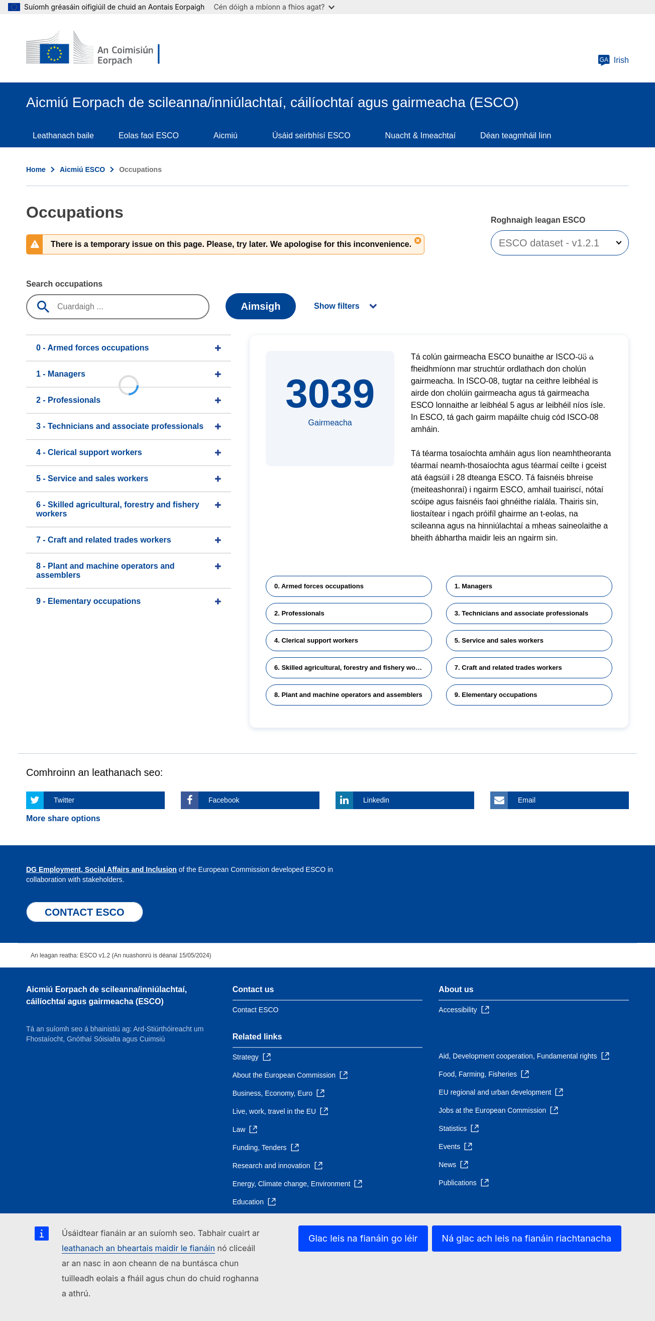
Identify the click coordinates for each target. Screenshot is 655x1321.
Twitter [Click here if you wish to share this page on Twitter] (64, 800)
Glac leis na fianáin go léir (363, 1238)
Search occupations (64, 284)
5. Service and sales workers (499, 640)
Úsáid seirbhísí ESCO (311, 135)
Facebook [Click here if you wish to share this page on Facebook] (223, 800)
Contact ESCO (256, 1010)
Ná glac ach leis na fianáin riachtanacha (526, 1238)
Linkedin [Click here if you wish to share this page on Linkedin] (376, 800)
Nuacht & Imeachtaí (420, 135)
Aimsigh (261, 306)
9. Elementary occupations (496, 694)
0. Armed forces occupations (319, 586)
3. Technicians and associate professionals (521, 613)
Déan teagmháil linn (515, 135)
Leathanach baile (63, 135)
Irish (613, 60)
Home (36, 169)
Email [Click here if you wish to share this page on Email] (526, 800)
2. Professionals (299, 613)
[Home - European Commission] (99, 48)
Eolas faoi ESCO (149, 135)
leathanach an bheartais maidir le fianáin (138, 1248)
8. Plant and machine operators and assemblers (348, 694)
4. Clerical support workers (316, 640)
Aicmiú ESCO (82, 169)
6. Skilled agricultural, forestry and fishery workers (352, 667)
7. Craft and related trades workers (508, 667)
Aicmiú (225, 135)
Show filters (337, 306)
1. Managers (473, 586)
